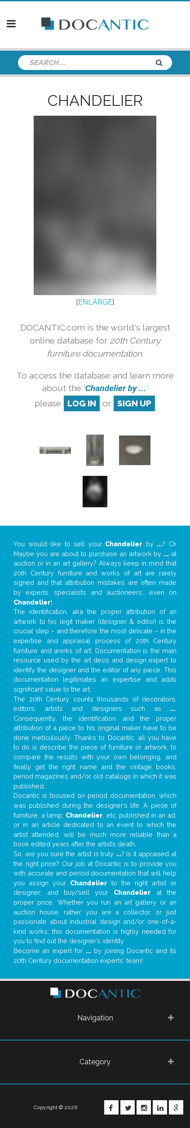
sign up (134, 403)
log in (81, 403)
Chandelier (95, 100)
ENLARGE (95, 302)
